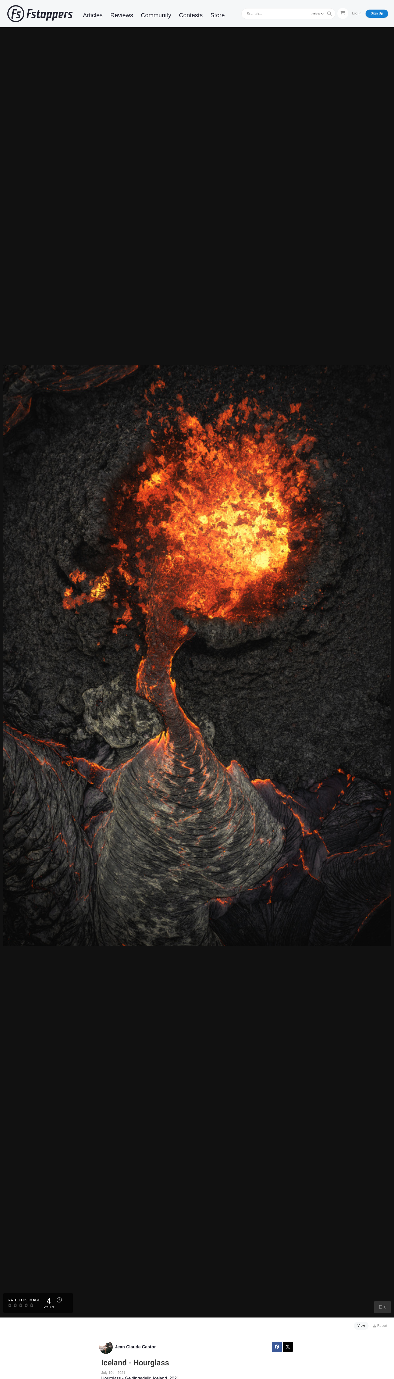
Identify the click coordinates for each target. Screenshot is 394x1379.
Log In (356, 13)
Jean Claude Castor (135, 1347)
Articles (93, 15)
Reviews (121, 15)
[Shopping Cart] (342, 13)
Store (217, 15)
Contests (191, 15)
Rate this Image (24, 1300)
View (361, 1326)
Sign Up (377, 13)
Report (380, 1326)
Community (156, 15)
